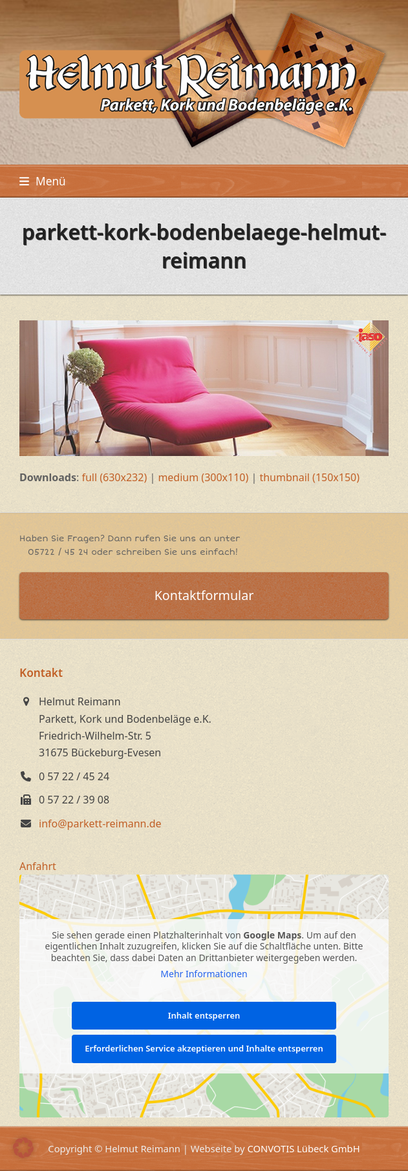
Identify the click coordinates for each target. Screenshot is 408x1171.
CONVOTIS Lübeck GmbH (303, 1148)
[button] (42, 181)
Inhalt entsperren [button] (204, 1015)
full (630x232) (114, 477)
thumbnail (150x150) (309, 477)
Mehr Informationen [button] (203, 974)
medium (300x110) (203, 477)
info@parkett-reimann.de (100, 823)
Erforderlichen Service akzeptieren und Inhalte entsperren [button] (204, 1049)
